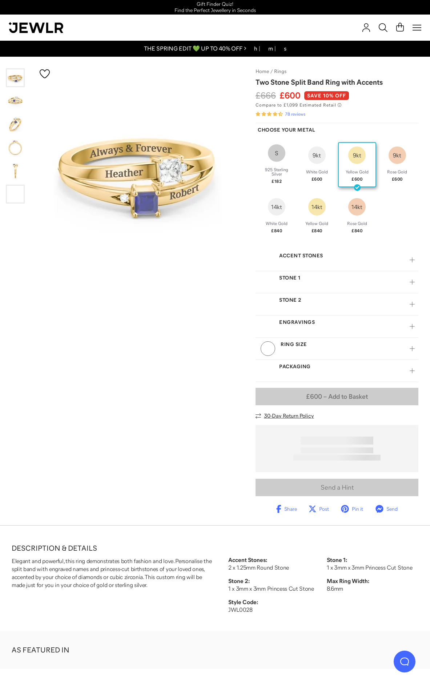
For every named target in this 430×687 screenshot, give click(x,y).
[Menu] (417, 27)
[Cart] (400, 27)
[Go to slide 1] (15, 77)
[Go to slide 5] (15, 170)
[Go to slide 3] (15, 124)
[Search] (383, 27)
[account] (366, 27)
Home (262, 71)
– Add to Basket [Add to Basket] (337, 396)
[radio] (277, 164)
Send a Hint (337, 487)
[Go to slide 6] (15, 194)
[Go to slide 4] (15, 147)
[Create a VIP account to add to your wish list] (44, 73)
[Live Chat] (404, 661)
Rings (280, 71)
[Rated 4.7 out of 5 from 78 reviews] (280, 114)
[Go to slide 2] (15, 101)
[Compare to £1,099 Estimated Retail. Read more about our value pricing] (298, 105)
